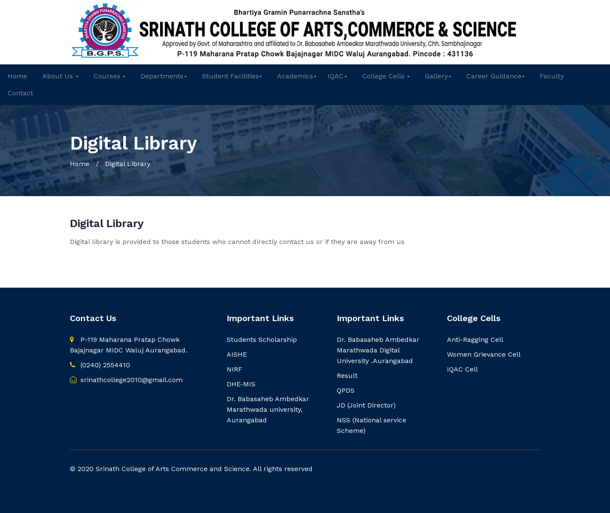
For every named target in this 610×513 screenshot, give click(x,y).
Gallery (436, 76)
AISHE (237, 354)
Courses (108, 76)
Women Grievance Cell (484, 354)
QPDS (346, 390)
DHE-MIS (241, 384)
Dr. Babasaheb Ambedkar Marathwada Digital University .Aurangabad (378, 350)
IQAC (335, 76)
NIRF (234, 369)
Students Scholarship (262, 340)
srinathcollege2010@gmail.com (126, 380)
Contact (20, 93)
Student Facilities (230, 76)
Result (347, 376)
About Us (58, 76)
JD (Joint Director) (366, 405)
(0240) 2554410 (100, 365)
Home (17, 76)
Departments (162, 76)
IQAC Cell (462, 369)
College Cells (384, 76)
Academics (295, 76)
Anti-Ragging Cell (475, 340)
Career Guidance (493, 76)
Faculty (552, 76)
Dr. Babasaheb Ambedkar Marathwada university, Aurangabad (268, 409)
